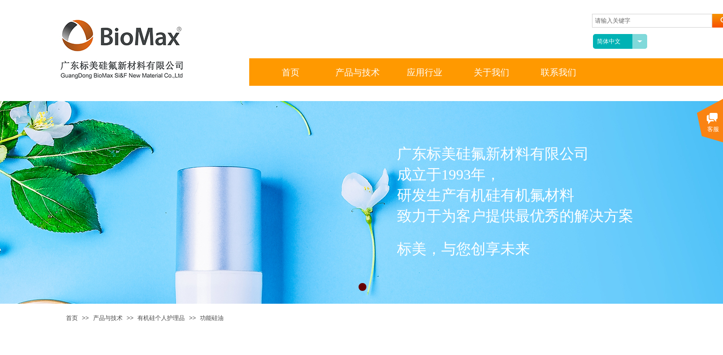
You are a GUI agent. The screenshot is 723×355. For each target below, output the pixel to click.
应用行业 (424, 72)
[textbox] (652, 21)
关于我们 (491, 72)
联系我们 (558, 72)
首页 (72, 318)
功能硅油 (212, 318)
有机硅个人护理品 (161, 318)
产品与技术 (108, 318)
